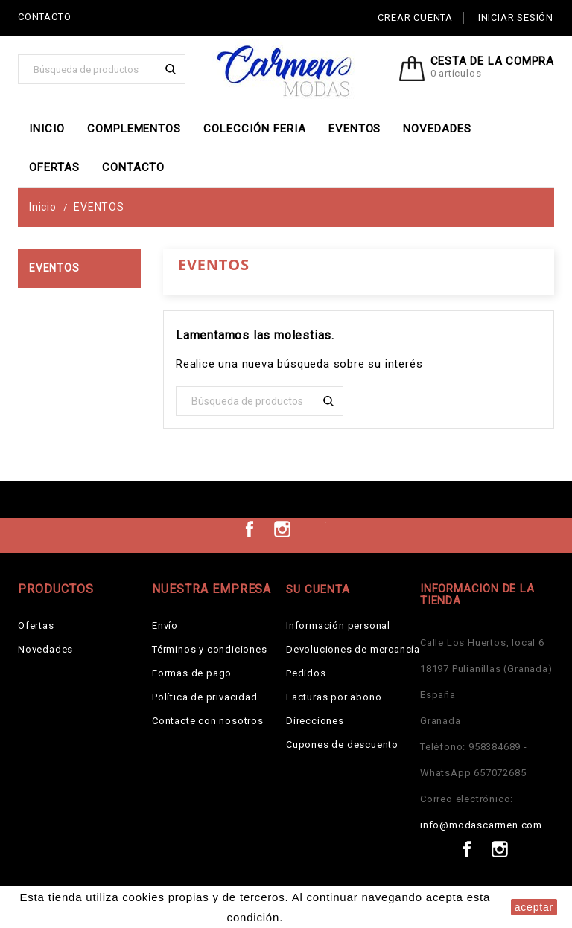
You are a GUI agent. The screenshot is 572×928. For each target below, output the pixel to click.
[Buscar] (101, 69)
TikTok (315, 529)
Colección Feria (254, 128)
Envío (165, 625)
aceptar (534, 907)
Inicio (47, 128)
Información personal (338, 625)
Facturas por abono (333, 697)
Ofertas (54, 167)
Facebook (249, 529)
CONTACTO (44, 16)
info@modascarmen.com (481, 825)
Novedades (437, 128)
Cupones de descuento (342, 744)
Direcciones (315, 720)
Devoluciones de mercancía (353, 649)
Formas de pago (192, 673)
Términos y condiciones (209, 649)
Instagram (282, 529)
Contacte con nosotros (208, 720)
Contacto (133, 167)
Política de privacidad (205, 697)
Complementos (134, 128)
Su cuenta (318, 589)
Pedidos (306, 673)
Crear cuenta (415, 17)
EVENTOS (354, 128)
